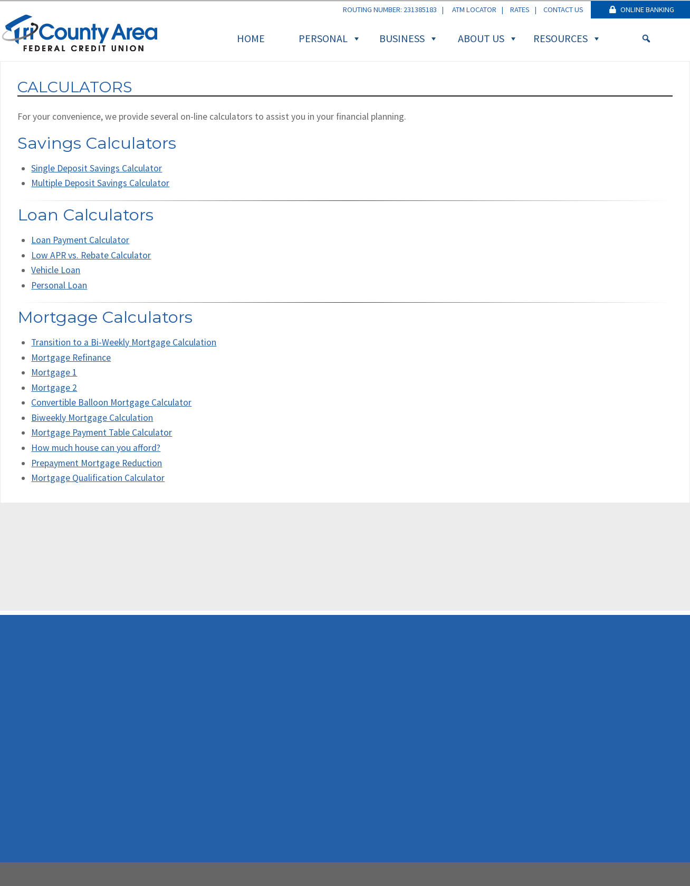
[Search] (646, 38)
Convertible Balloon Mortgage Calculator (111, 402)
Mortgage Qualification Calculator (98, 478)
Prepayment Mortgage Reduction (96, 463)
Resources (567, 38)
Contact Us (563, 9)
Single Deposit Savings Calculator (96, 168)
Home (251, 38)
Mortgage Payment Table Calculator (101, 432)
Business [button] (408, 38)
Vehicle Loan (55, 270)
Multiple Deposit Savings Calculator (100, 183)
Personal (330, 38)
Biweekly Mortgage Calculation (92, 417)
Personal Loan (59, 285)
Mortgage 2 (54, 387)
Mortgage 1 (54, 372)
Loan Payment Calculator (80, 240)
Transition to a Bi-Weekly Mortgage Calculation (123, 342)
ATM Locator (474, 9)
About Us (488, 38)
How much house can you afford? (95, 448)
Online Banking (641, 9)
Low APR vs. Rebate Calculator (91, 255)
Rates (520, 9)
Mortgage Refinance (71, 357)
